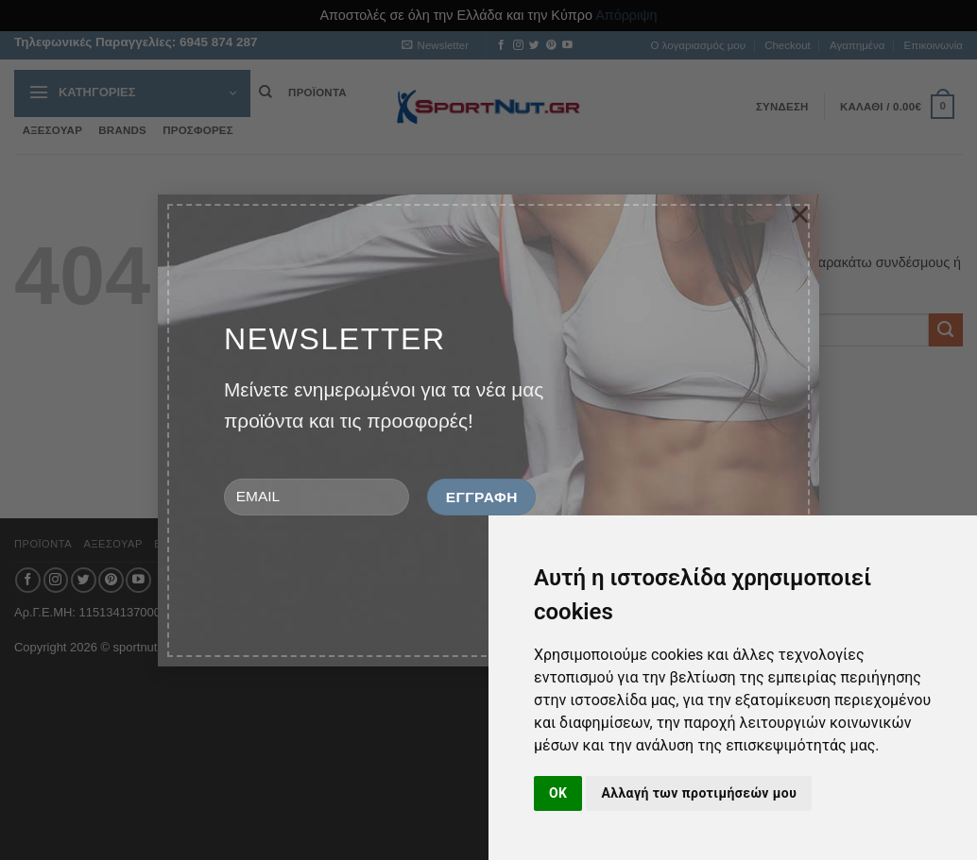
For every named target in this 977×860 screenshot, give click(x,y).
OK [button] (558, 793)
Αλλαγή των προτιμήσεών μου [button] (699, 793)
